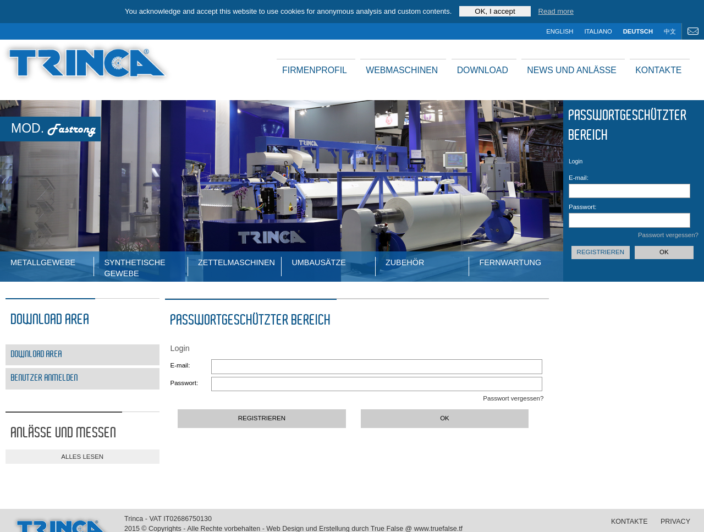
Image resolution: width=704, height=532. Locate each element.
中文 (670, 31)
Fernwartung (510, 262)
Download (482, 70)
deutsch (638, 31)
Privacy (675, 521)
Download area (36, 354)
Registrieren (600, 252)
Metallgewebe (42, 262)
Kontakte (658, 70)
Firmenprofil (314, 70)
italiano (598, 31)
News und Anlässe (572, 70)
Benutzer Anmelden (44, 378)
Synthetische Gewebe (134, 267)
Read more (556, 11)
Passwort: (583, 207)
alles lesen (82, 456)
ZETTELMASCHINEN (236, 262)
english (559, 31)
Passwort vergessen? (668, 235)
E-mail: (578, 177)
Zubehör (405, 262)
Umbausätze (318, 262)
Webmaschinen (402, 70)
